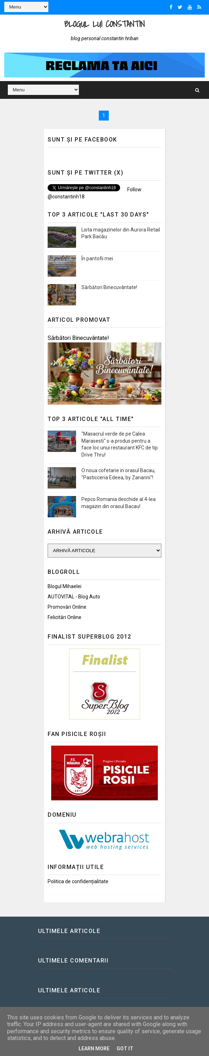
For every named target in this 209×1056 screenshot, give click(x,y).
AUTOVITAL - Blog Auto (74, 596)
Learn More (94, 1048)
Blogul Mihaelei (64, 586)
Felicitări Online (64, 617)
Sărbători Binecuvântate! (109, 287)
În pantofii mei (97, 258)
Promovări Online (67, 607)
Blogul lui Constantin (104, 24)
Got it (125, 1048)
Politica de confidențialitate (78, 881)
